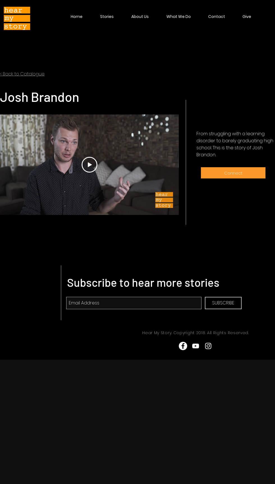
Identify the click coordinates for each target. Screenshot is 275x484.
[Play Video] (89, 165)
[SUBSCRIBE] (223, 303)
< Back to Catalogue (22, 74)
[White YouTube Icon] (195, 346)
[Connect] (233, 172)
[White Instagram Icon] (208, 346)
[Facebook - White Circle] (183, 346)
